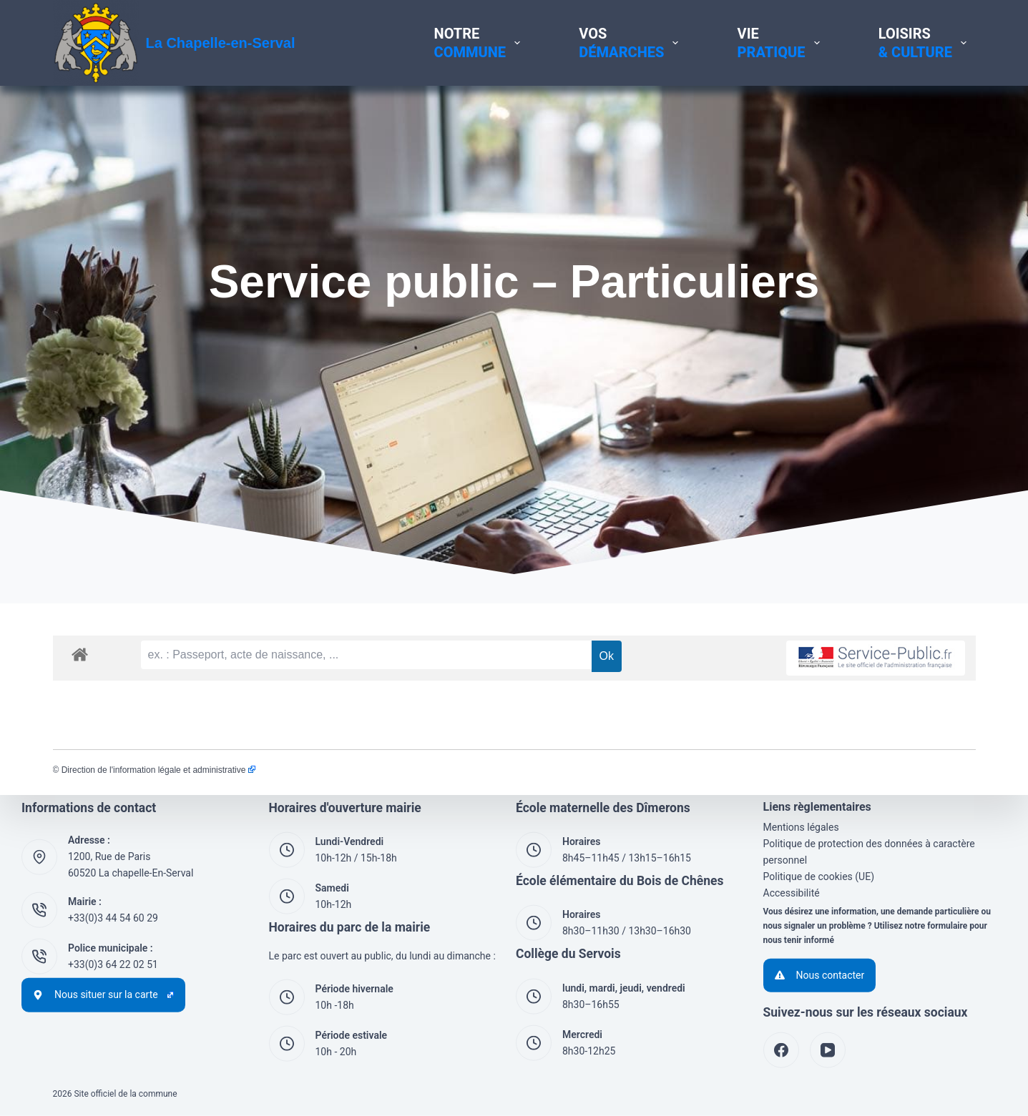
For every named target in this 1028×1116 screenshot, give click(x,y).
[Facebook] (781, 1050)
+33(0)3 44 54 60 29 (113, 918)
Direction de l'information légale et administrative (158, 770)
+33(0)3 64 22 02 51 (113, 964)
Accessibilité (791, 893)
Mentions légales (801, 827)
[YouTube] (828, 1050)
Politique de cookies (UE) (819, 876)
